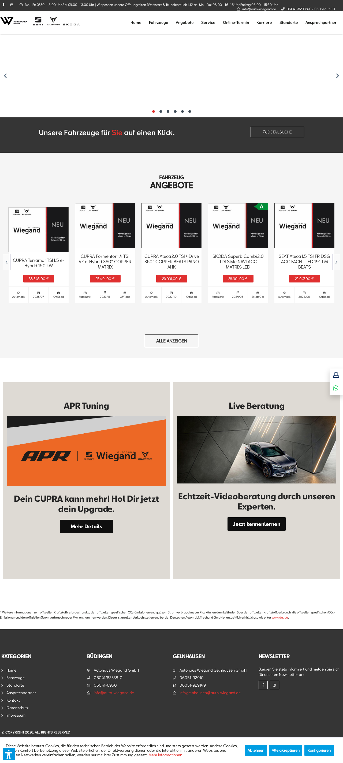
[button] (9, 754)
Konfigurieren (319, 750)
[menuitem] (136, 22)
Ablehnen (256, 750)
